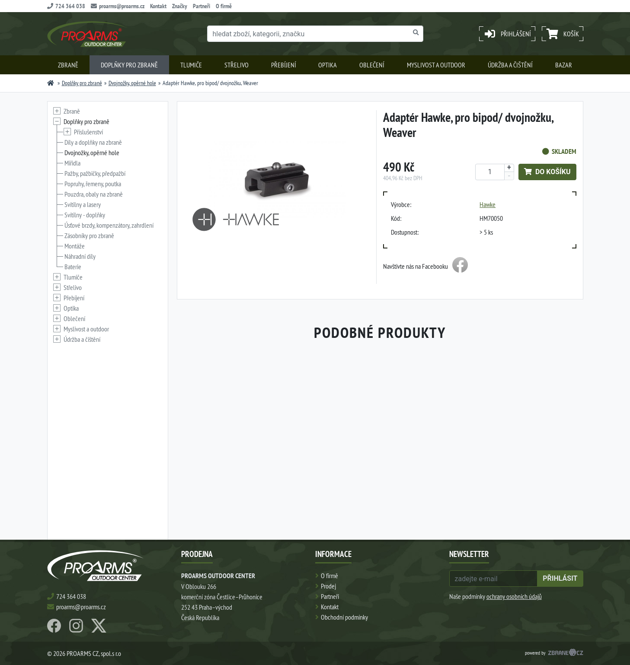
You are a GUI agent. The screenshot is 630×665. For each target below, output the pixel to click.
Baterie (72, 266)
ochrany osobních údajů (514, 596)
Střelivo (236, 64)
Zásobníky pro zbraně (89, 235)
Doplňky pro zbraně (129, 64)
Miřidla (72, 163)
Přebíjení (283, 64)
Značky (179, 6)
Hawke (488, 204)
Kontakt (158, 6)
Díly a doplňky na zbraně (93, 142)
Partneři (201, 6)
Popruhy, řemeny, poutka (92, 183)
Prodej (328, 586)
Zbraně (68, 64)
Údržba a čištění (510, 64)
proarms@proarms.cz (117, 6)
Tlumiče (191, 64)
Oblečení (371, 64)
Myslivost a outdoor (436, 64)
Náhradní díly (80, 256)
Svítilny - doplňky (84, 214)
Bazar (563, 64)
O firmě (224, 6)
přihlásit (560, 578)
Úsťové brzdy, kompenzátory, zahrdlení (109, 225)
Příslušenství (88, 131)
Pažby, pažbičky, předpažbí (94, 173)
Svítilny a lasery (82, 204)
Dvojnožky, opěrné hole (132, 83)
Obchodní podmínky (344, 617)
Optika (327, 64)
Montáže (74, 246)
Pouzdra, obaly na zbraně (93, 194)
